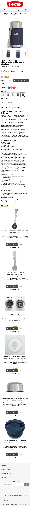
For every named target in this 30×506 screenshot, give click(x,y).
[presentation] (13, 490)
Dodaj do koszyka (20, 80)
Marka (12, 66)
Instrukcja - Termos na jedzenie (11, 202)
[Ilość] (6, 80)
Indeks (3, 66)
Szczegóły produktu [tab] (13, 107)
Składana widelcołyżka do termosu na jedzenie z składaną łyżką (15, 273)
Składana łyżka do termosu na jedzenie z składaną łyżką (15, 231)
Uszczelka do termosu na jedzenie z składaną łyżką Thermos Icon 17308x (15, 357)
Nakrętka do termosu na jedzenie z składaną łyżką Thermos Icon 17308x (15, 441)
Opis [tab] (2, 107)
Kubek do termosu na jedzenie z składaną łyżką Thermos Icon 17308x (15, 399)
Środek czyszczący (15, 315)
